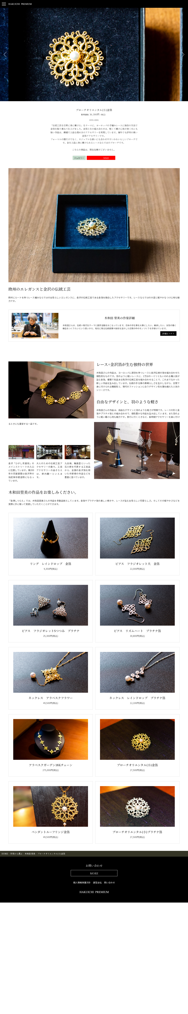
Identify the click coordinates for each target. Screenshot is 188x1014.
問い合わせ (109, 882)
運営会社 (97, 882)
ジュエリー (79, 157)
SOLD (104, 157)
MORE (94, 873)
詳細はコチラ (168, 333)
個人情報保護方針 (82, 882)
